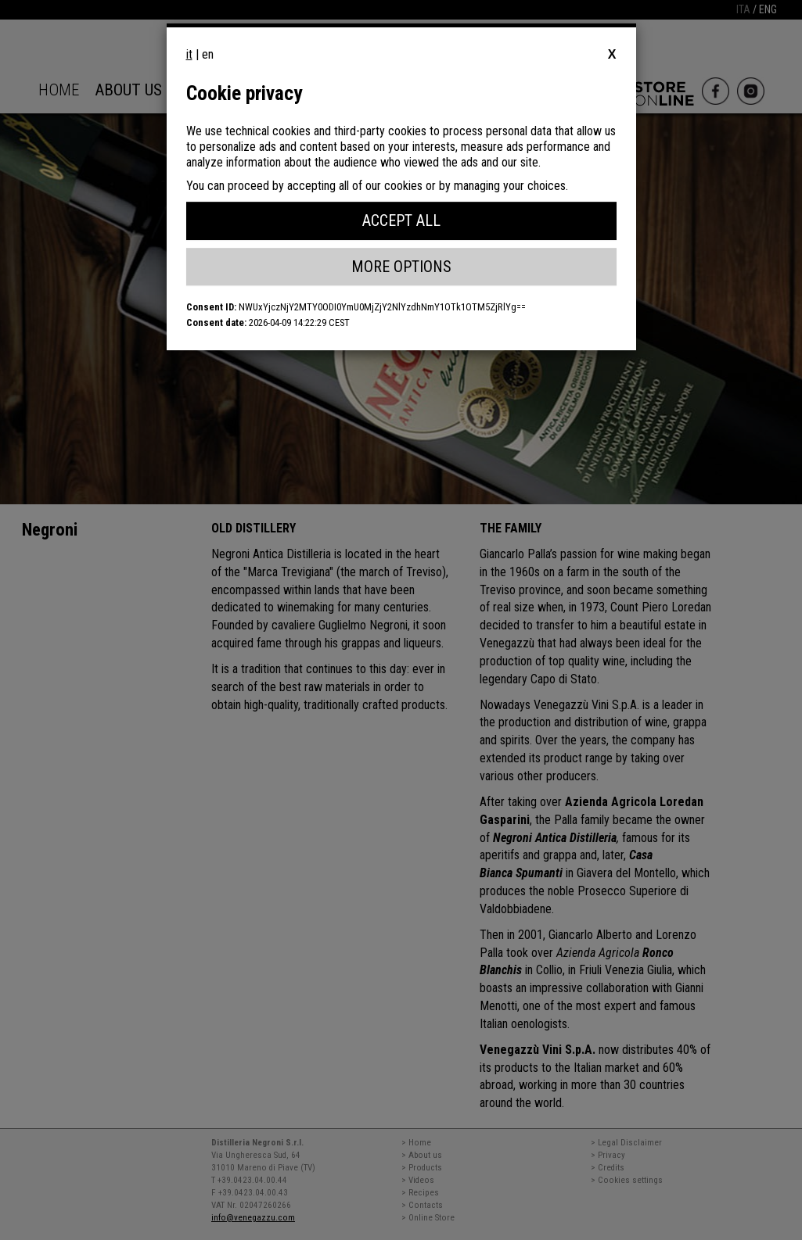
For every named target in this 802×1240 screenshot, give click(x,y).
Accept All (401, 220)
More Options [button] (401, 266)
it (189, 54)
